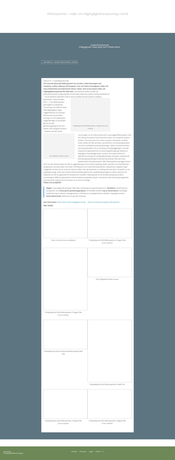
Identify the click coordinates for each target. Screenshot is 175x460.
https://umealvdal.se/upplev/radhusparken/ (104, 202)
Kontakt (74, 451)
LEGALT (98, 451)
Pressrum (83, 451)
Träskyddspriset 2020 (61, 81)
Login (91, 451)
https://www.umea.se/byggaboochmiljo (72, 202)
